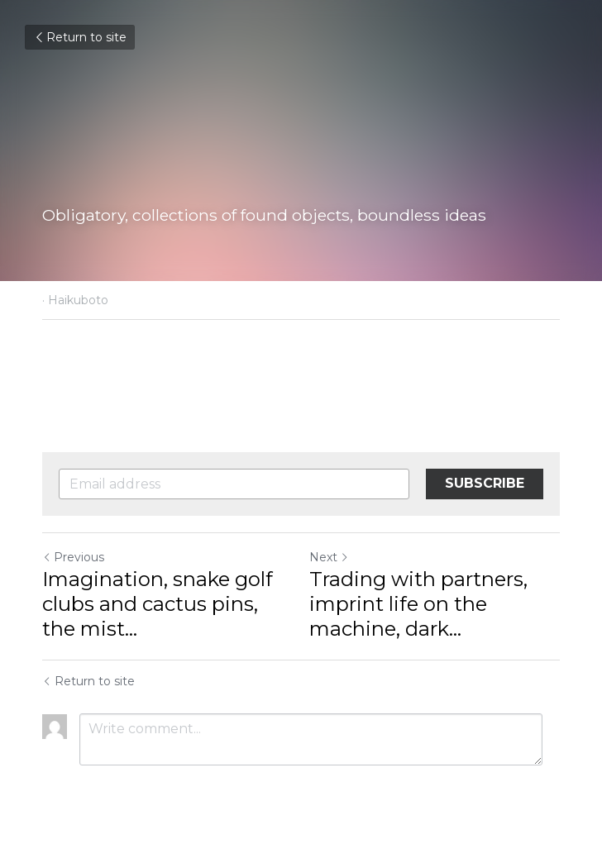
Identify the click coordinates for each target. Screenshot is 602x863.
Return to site (80, 37)
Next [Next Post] (329, 557)
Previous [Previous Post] (73, 557)
